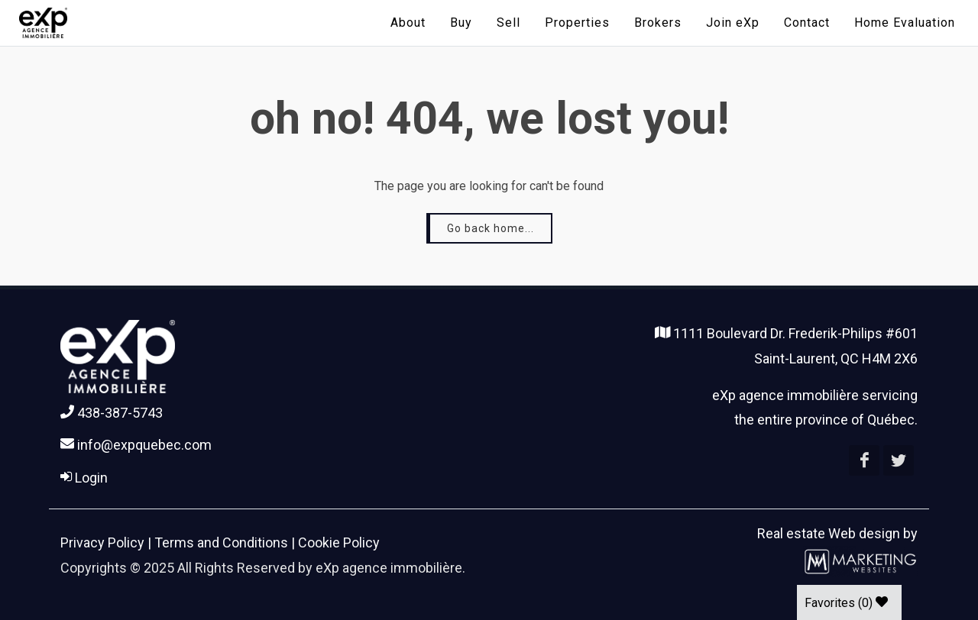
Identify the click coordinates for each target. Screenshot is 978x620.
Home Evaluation (904, 22)
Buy (461, 22)
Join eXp (732, 22)
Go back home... (490, 228)
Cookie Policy (339, 542)
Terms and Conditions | (226, 542)
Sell (508, 22)
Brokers (658, 22)
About (408, 22)
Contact (807, 22)
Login (84, 478)
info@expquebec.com (136, 445)
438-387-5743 (111, 413)
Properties (577, 22)
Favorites (846, 603)
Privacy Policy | (107, 542)
